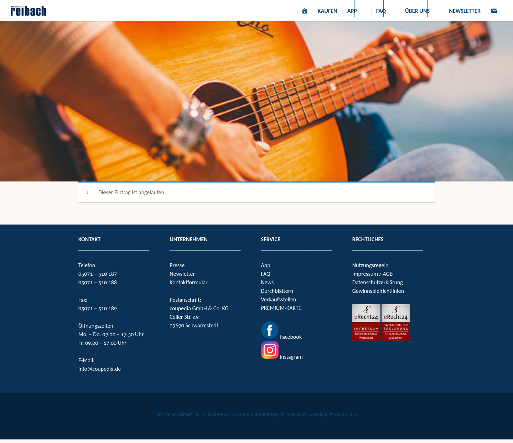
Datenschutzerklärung (377, 282)
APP (352, 10)
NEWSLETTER (465, 10)
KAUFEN (327, 10)
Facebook (290, 336)
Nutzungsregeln (370, 265)
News (267, 282)
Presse (177, 265)
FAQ (381, 10)
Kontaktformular (188, 282)
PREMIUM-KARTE (281, 308)
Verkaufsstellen (278, 299)
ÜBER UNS (417, 10)
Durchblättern (277, 291)
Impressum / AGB (372, 273)
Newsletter (182, 273)
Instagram (291, 356)
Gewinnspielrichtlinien (378, 291)
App (265, 265)
